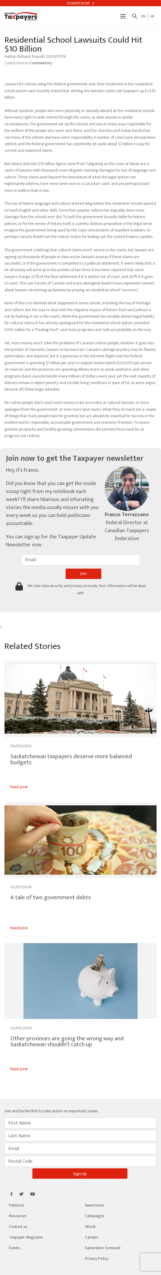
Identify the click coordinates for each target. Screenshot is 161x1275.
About (90, 1226)
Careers (91, 1237)
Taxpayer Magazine (26, 1237)
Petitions (16, 1205)
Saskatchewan (17, 63)
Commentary (41, 63)
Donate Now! (80, 3)
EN (143, 16)
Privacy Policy (96, 1258)
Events (14, 1247)
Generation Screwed (102, 1247)
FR (152, 16)
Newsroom (94, 1205)
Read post (19, 786)
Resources (17, 1215)
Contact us (18, 1226)
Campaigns (94, 1215)
